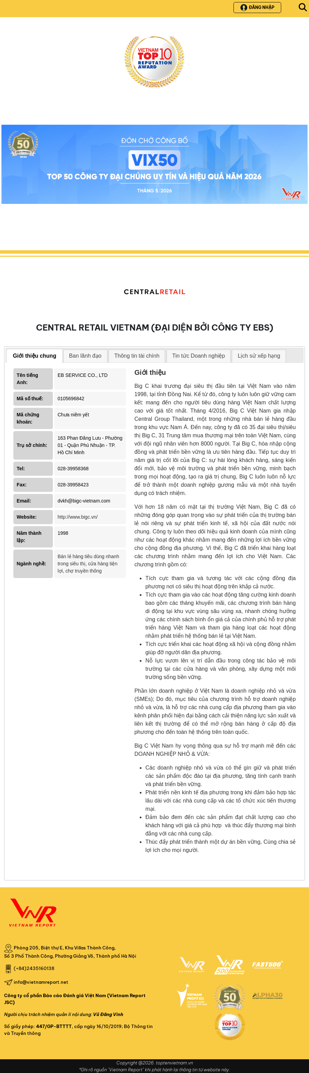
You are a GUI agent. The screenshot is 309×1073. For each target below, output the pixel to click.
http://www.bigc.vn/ (78, 517)
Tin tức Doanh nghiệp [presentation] (198, 356)
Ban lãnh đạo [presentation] (85, 356)
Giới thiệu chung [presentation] (34, 356)
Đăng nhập (257, 7)
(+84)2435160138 (34, 968)
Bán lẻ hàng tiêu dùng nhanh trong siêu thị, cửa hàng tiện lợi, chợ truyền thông (88, 564)
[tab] (34, 356)
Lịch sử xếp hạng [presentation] (259, 356)
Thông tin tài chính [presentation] (137, 356)
